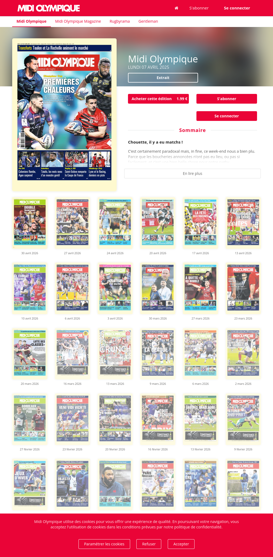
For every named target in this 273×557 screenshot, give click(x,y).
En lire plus (192, 173)
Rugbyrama (120, 21)
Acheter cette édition (160, 99)
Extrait (163, 77)
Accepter (181, 543)
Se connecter (227, 115)
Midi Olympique (32, 21)
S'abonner (199, 8)
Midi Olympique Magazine (78, 21)
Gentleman (148, 21)
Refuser (149, 543)
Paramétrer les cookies (104, 543)
